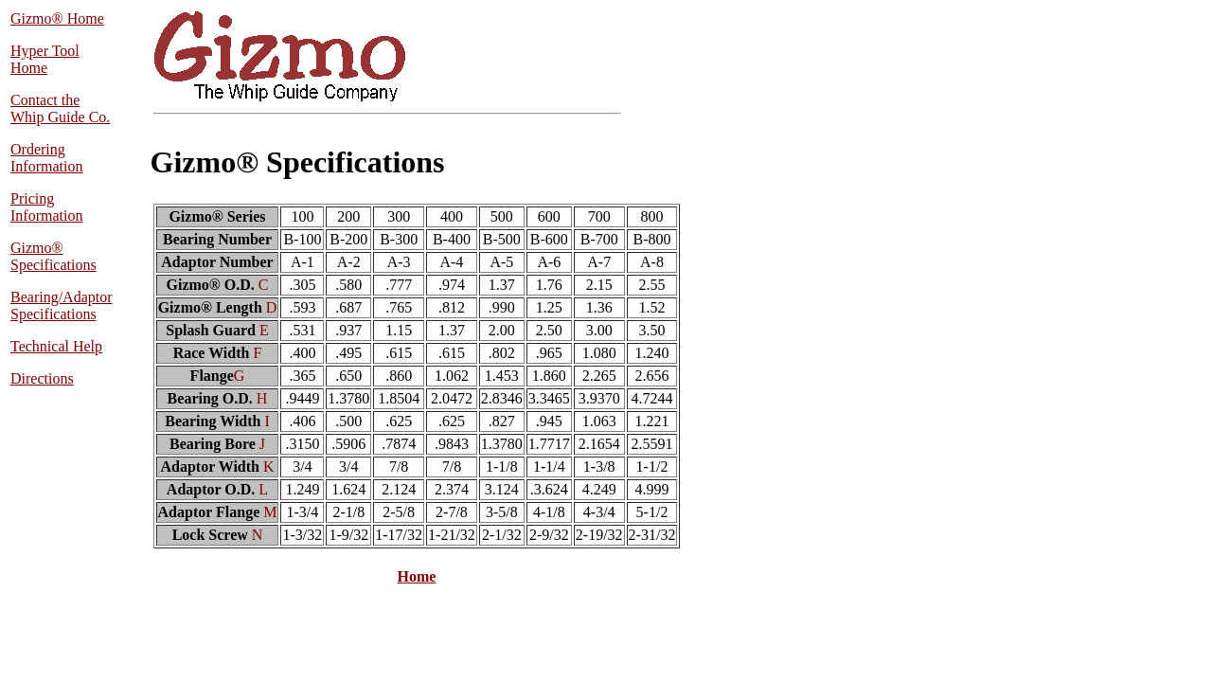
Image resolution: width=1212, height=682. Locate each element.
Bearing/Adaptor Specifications (61, 305)
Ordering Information (46, 157)
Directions (42, 378)
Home (417, 576)
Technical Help (56, 346)
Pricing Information (46, 207)
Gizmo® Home (57, 18)
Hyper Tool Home (45, 59)
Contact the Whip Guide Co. (60, 108)
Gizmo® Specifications (53, 256)
